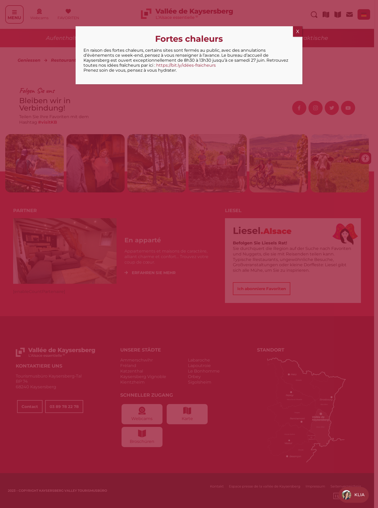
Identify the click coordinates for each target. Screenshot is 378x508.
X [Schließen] (297, 31)
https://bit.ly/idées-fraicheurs (186, 65)
